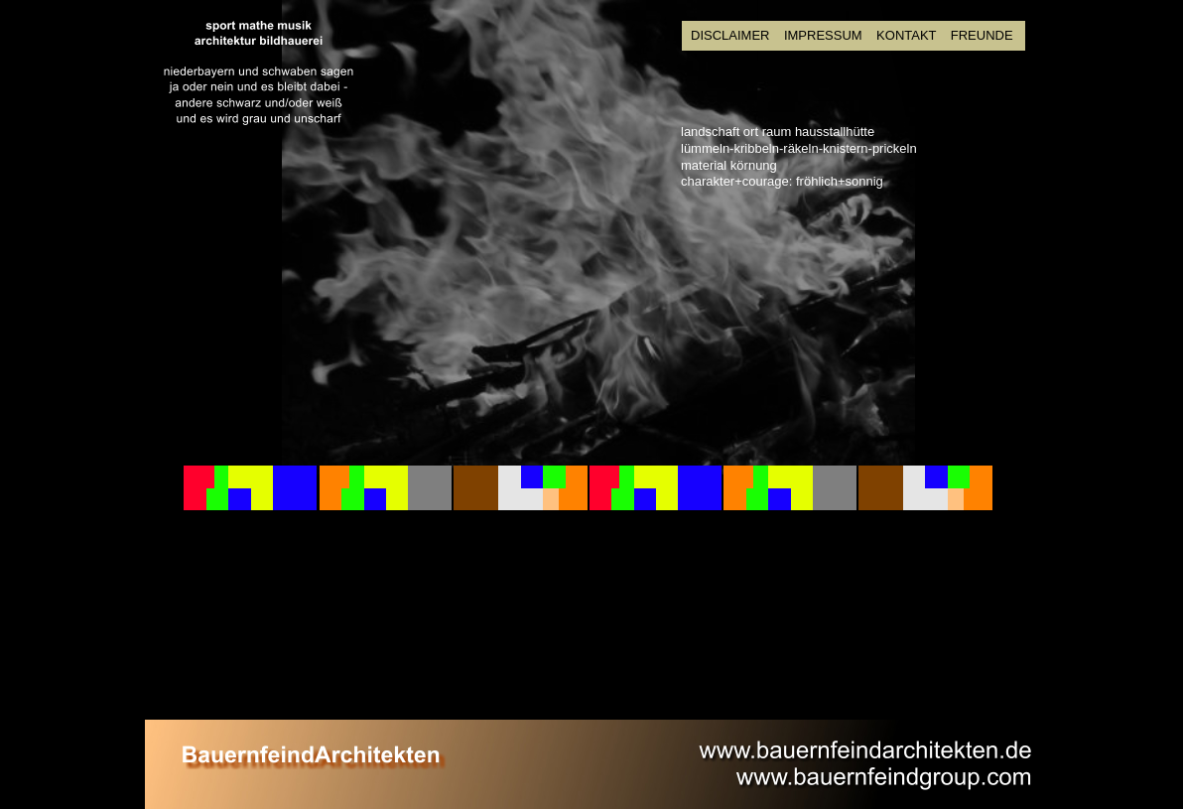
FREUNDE (982, 35)
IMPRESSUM (823, 35)
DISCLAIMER (730, 35)
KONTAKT (908, 35)
